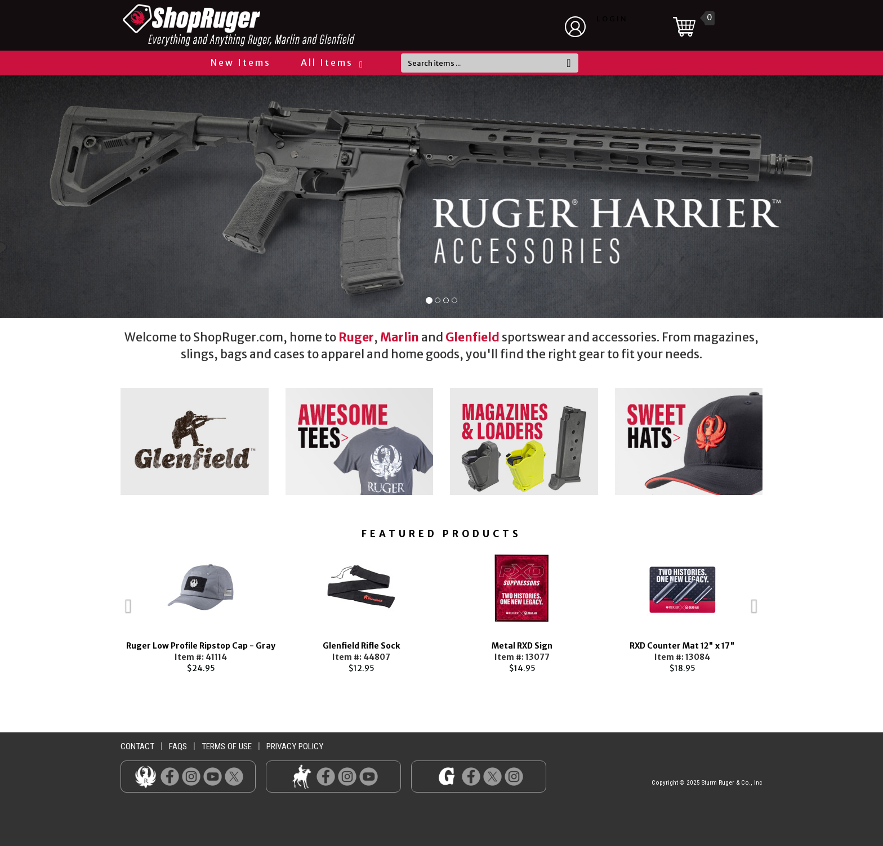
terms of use (227, 746)
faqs (178, 746)
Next (779, 610)
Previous (103, 610)
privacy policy (294, 746)
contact (137, 746)
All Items (331, 62)
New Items (241, 62)
